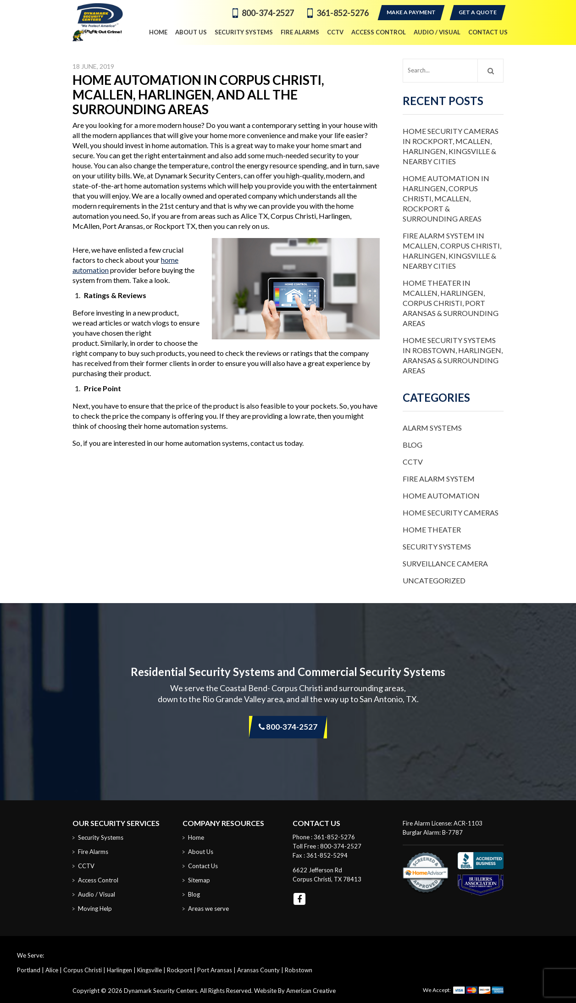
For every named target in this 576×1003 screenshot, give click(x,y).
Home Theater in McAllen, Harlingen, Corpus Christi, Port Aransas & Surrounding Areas (450, 302)
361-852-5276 (342, 13)
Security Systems (437, 546)
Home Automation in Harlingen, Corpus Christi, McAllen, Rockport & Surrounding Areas (446, 198)
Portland (28, 970)
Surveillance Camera (445, 563)
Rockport (179, 970)
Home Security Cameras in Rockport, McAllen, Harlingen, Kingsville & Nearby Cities (450, 146)
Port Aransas (214, 970)
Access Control (98, 880)
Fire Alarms (93, 851)
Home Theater (432, 529)
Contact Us (203, 866)
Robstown (298, 970)
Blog (412, 444)
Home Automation (441, 495)
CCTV (413, 461)
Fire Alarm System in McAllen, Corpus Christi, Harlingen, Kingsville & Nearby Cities (452, 250)
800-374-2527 (268, 13)
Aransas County (258, 970)
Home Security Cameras (450, 512)
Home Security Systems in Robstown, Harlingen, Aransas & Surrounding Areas (453, 355)
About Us (200, 851)
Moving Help (95, 908)
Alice (51, 970)
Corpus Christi (82, 970)
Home (196, 837)
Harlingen (119, 970)
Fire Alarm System (439, 478)
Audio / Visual (96, 894)
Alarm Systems (432, 427)
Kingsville (149, 970)
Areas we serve (208, 908)
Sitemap (199, 880)
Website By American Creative (295, 990)
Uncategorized (434, 580)
